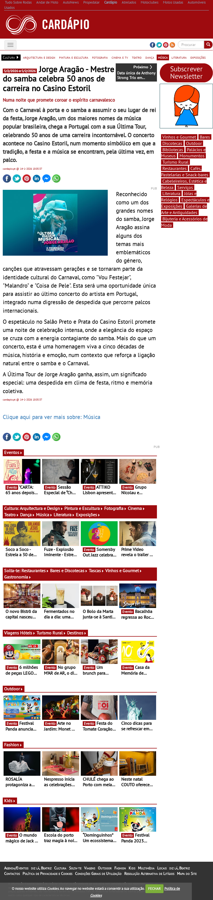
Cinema (136, 508)
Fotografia (115, 508)
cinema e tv (120, 57)
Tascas (96, 570)
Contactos (12, 873)
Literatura (64, 514)
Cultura (60, 868)
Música (44, 514)
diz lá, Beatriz (41, 868)
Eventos (13, 452)
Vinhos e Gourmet (123, 570)
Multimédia (146, 868)
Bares (205, 137)
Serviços (185, 187)
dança (149, 57)
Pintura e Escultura (83, 508)
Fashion (13, 744)
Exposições (88, 514)
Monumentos (191, 155)
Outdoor (13, 688)
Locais (162, 868)
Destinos (77, 633)
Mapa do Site (187, 873)
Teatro (11, 514)
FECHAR (154, 888)
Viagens (89, 868)
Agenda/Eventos (16, 868)
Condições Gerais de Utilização (98, 873)
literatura (179, 57)
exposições (198, 57)
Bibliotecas (172, 149)
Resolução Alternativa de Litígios (149, 873)
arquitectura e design (39, 57)
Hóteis (27, 633)
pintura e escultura (73, 57)
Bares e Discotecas (69, 570)
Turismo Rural (51, 633)
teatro (137, 57)
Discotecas (172, 143)
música (163, 57)
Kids (10, 800)
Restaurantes (35, 570)
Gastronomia (17, 577)
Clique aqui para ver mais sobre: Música (51, 417)
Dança (27, 514)
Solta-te (75, 868)
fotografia (100, 57)
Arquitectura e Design (41, 508)
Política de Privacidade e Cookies (47, 873)
